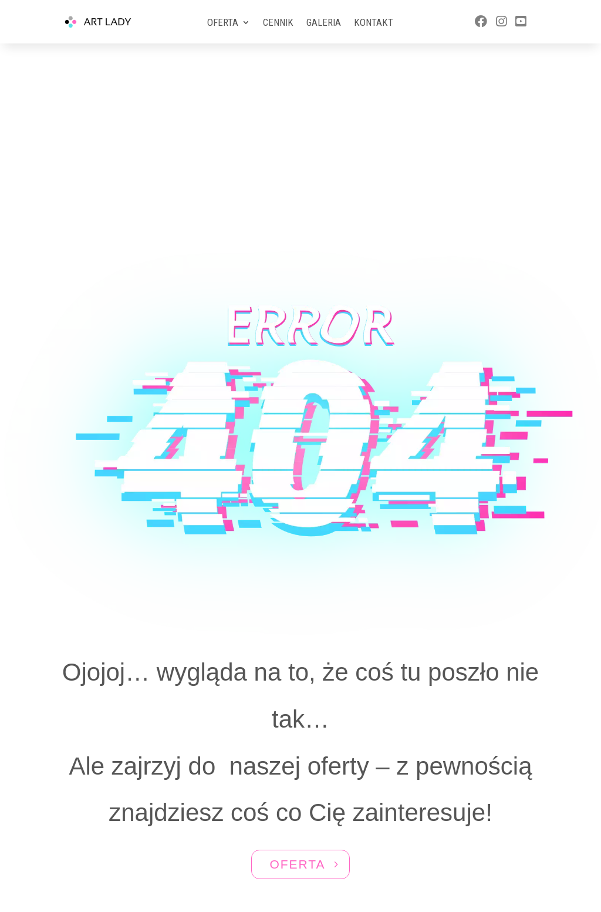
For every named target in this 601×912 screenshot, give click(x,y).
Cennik (278, 23)
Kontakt (373, 23)
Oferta (222, 23)
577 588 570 (480, 823)
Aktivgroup (318, 863)
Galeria (323, 23)
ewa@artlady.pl (481, 846)
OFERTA (297, 728)
